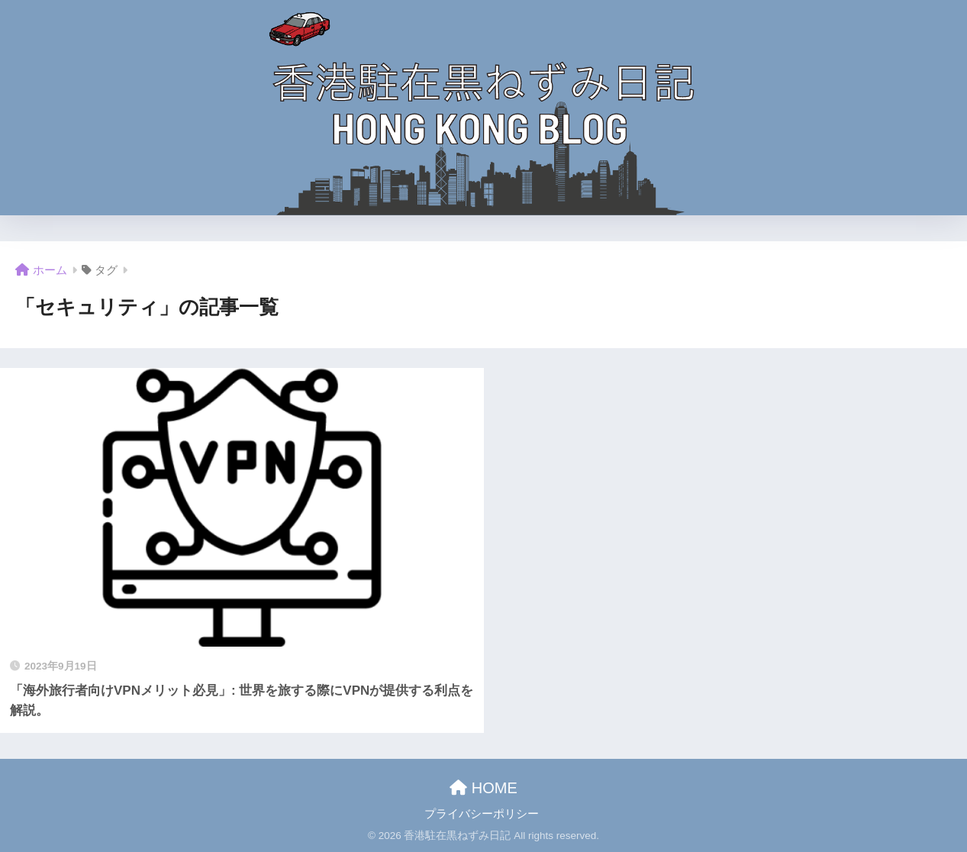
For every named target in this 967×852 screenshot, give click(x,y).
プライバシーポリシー (481, 814)
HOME (483, 787)
